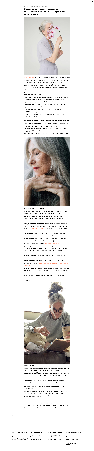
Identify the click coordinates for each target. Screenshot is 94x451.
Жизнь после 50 (29, 77)
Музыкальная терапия (37, 228)
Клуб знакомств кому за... (52, 243)
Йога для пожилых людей (48, 225)
